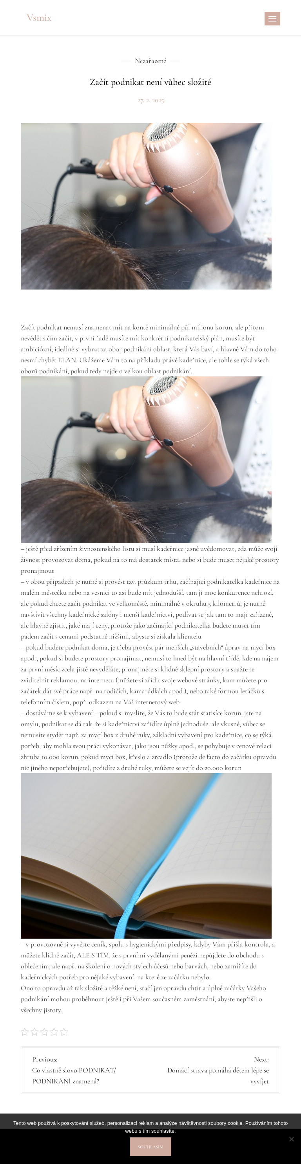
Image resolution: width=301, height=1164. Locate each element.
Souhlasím (150, 1147)
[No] (291, 1139)
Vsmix (39, 17)
